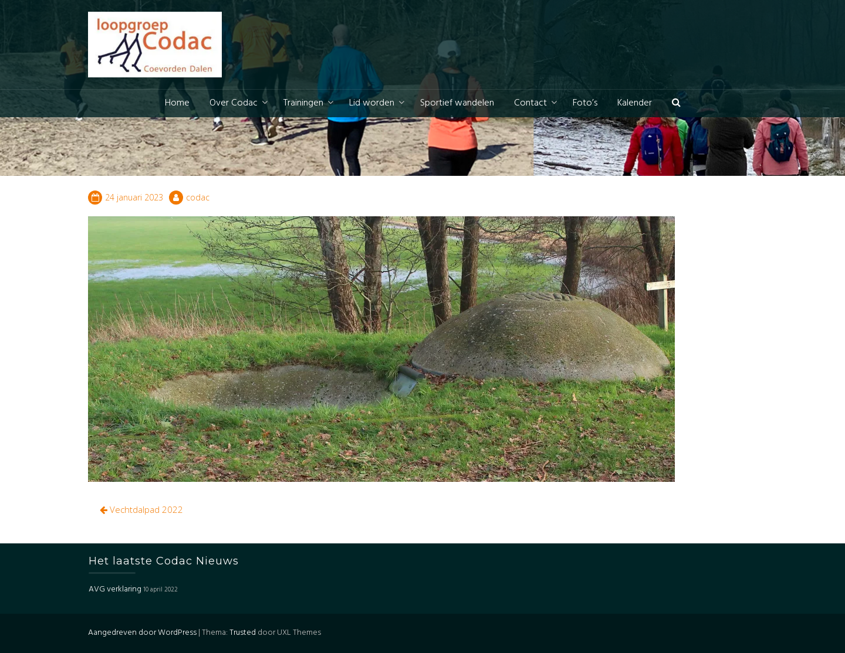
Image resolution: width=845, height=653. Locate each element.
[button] (676, 103)
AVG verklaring (115, 589)
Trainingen (303, 103)
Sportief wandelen (457, 103)
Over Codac (233, 103)
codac (197, 197)
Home (177, 103)
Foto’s (585, 103)
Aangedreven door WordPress (142, 633)
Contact (530, 103)
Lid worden (371, 103)
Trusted (242, 633)
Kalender (634, 103)
